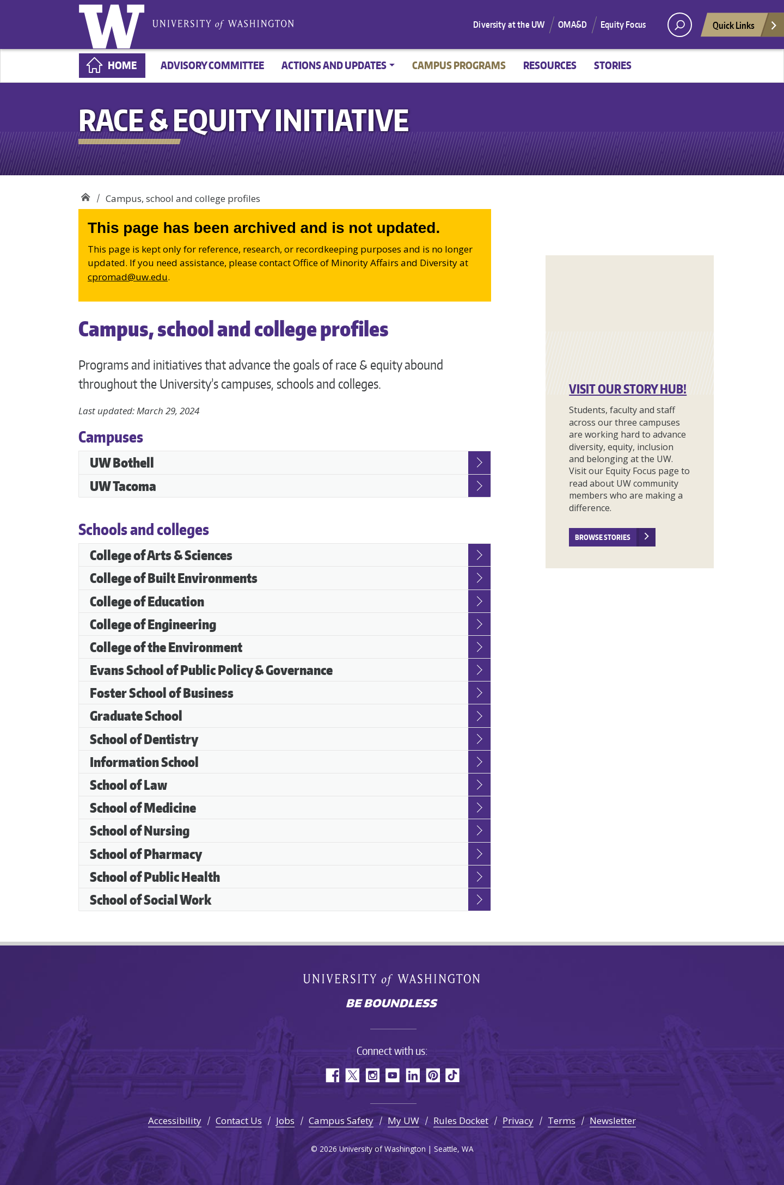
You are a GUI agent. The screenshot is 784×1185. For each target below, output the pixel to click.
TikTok (452, 1075)
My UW (403, 1120)
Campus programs (459, 65)
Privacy (518, 1120)
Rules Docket (460, 1120)
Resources (550, 65)
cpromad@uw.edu (128, 277)
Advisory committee (212, 65)
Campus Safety (341, 1120)
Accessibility (174, 1120)
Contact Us (239, 1120)
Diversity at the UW (508, 24)
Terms (561, 1120)
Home (122, 65)
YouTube (392, 1075)
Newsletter (613, 1120)
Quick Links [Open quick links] (745, 28)
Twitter (352, 1075)
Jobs (285, 1120)
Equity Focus (623, 24)
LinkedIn (412, 1075)
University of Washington (113, 24)
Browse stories (602, 537)
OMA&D (572, 24)
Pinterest (432, 1075)
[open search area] (679, 25)
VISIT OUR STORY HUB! (628, 388)
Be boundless (392, 1004)
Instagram (372, 1075)
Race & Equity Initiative (85, 194)
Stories (613, 65)
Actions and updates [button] (334, 65)
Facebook (331, 1075)
